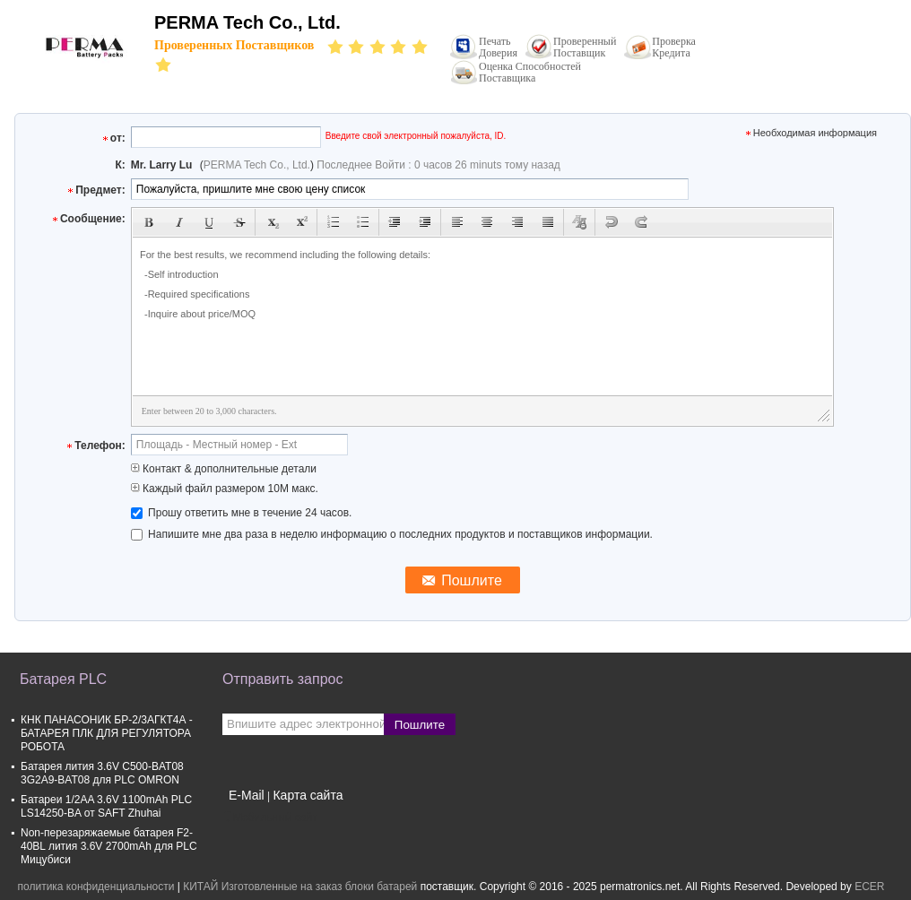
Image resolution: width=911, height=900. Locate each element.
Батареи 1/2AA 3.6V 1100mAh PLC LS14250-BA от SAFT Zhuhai (106, 806)
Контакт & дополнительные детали (224, 469)
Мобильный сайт (269, 817)
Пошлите (420, 724)
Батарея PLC (63, 679)
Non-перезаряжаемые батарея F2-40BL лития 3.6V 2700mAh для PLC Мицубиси (109, 846)
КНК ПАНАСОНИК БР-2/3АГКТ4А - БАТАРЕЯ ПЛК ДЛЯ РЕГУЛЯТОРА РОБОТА (107, 733)
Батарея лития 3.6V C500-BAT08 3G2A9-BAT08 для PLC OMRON (102, 773)
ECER (869, 886)
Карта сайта (308, 795)
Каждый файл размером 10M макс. (224, 488)
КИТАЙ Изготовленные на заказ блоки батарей (300, 886)
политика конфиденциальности (96, 886)
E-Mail (247, 795)
